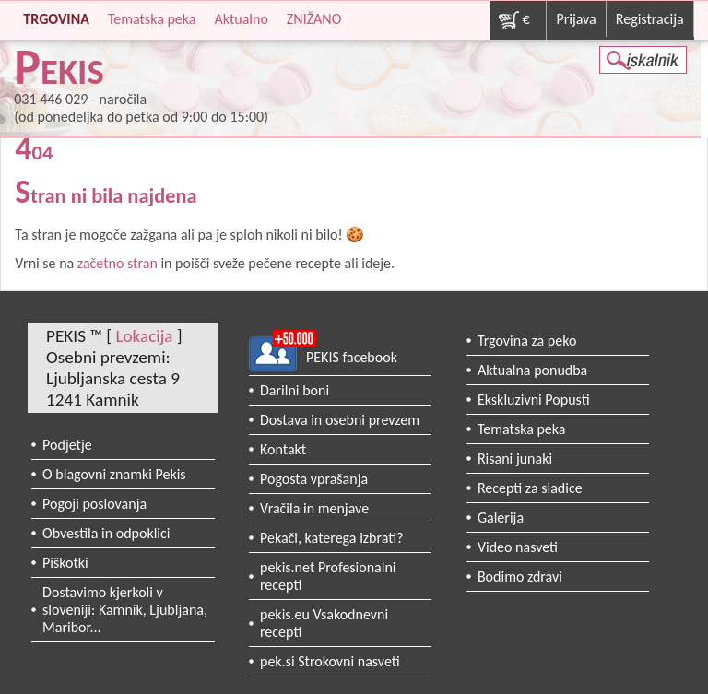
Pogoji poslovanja (94, 503)
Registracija (650, 19)
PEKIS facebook (351, 357)
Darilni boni (294, 390)
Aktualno (240, 19)
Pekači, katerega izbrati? (332, 538)
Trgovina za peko (527, 340)
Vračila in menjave (314, 508)
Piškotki (65, 562)
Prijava (576, 19)
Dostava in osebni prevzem (339, 420)
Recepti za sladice (530, 488)
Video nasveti (518, 547)
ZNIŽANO (314, 19)
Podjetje (67, 444)
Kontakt (283, 449)
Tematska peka (152, 19)
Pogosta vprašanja (314, 479)
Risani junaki (515, 458)
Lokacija (143, 336)
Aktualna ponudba (532, 370)
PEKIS (59, 71)
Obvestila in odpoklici (106, 533)
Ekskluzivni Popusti (534, 399)
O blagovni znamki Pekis (114, 474)
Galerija (501, 517)
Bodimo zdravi (520, 576)
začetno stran (117, 263)
